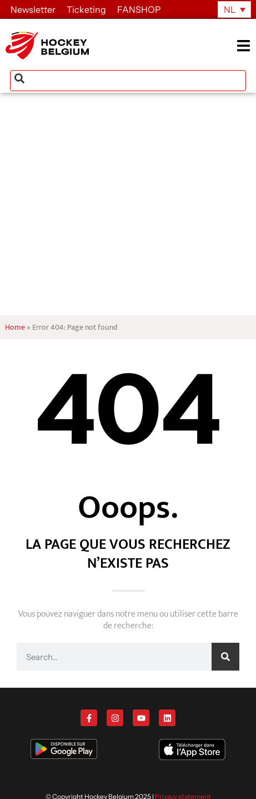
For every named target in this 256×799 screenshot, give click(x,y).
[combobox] (127, 80)
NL (229, 9)
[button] (246, 46)
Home (15, 327)
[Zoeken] (225, 657)
